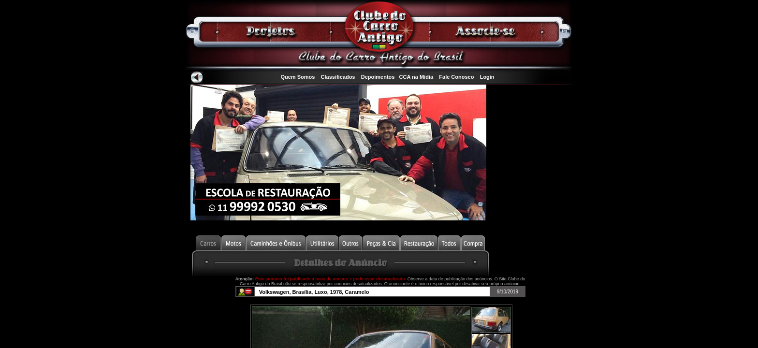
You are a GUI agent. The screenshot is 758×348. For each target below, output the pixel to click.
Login (487, 77)
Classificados (338, 77)
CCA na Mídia (416, 77)
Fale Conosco (456, 77)
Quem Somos (297, 77)
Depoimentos (378, 77)
